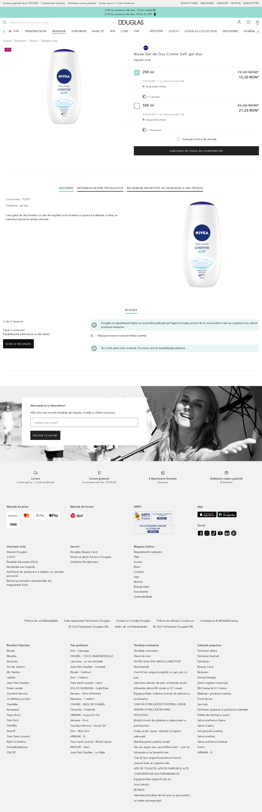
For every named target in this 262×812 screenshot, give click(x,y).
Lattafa (11, 677)
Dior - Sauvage (79, 650)
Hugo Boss (14, 715)
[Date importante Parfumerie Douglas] (87, 621)
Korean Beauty (206, 677)
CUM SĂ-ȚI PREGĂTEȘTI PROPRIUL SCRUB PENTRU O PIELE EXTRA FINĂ (160, 707)
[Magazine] (209, 3)
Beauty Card (205, 666)
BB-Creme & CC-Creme (211, 688)
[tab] (66, 188)
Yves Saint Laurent (18, 736)
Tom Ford (13, 720)
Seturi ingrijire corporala (212, 683)
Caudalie (12, 704)
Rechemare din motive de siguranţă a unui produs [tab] (165, 188)
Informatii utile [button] (16, 546)
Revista (138, 581)
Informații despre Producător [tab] (100, 188)
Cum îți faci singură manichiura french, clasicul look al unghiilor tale (158, 760)
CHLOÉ (11, 752)
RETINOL (139, 790)
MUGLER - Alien (80, 747)
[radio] (196, 84)
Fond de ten (205, 699)
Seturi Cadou (205, 725)
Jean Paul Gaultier (18, 683)
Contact (139, 572)
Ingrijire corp (142, 60)
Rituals (11, 650)
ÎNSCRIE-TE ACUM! (45, 435)
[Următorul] (258, 31)
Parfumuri (203, 661)
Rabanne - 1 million (82, 699)
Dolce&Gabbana (17, 747)
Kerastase (13, 709)
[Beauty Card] (191, 3)
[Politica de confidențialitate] (41, 621)
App (136, 576)
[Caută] (4, 22)
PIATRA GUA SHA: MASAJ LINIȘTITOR (157, 661)
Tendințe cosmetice (146, 650)
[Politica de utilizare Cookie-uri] (175, 621)
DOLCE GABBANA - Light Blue (89, 688)
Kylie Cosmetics (16, 741)
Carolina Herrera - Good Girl (88, 725)
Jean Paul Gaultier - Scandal (87, 666)
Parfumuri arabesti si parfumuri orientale (222, 709)
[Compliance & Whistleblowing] (219, 621)
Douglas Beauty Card (83, 552)
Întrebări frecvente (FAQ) (22, 562)
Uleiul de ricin (142, 656)
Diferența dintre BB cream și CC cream (158, 688)
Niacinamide (141, 666)
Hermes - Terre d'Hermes (85, 693)
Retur (137, 567)
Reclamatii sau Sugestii (21, 567)
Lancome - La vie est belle (86, 661)
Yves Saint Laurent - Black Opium (91, 741)
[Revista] (237, 3)
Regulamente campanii (148, 552)
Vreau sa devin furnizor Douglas (90, 557)
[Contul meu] (239, 22)
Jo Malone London (19, 699)
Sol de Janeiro (16, 666)
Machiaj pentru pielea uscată (152, 741)
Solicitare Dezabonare (84, 562)
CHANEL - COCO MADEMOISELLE (91, 656)
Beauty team (141, 586)
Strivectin (12, 661)
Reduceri (203, 672)
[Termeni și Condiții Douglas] (133, 621)
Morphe (12, 656)
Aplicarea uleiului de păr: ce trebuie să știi (160, 683)
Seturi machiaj (206, 736)
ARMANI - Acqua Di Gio (85, 715)
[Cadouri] (224, 3)
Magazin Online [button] (144, 546)
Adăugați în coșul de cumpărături (196, 151)
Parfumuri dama (207, 650)
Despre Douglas (17, 552)
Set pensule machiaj (209, 731)
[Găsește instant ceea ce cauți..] (37, 22)
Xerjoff (11, 731)
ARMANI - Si (77, 736)
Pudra (201, 747)
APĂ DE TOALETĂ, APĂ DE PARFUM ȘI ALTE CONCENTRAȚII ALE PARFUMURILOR (161, 771)
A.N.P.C (11, 557)
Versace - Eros (79, 720)
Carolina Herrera (17, 693)
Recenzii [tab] (131, 310)
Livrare (138, 562)
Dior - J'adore (79, 677)
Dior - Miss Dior (80, 731)
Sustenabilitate (143, 596)
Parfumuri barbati (208, 656)
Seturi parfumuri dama (211, 720)
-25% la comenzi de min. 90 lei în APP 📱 (130, 14)
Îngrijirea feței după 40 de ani (152, 779)
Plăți (136, 557)
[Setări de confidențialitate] (131, 627)
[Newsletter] (251, 3)
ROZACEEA (141, 715)
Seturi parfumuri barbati (212, 741)
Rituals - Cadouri (80, 672)
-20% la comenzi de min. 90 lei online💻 (130, 10)
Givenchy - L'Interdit (82, 709)
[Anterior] (4, 31)
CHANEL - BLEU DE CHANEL (87, 704)
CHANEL (12, 725)
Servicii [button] (75, 546)
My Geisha (13, 672)
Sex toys (202, 704)
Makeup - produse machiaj (214, 693)
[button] (257, 22)
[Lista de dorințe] (248, 22)
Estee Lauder (15, 688)
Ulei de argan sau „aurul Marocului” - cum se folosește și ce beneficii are (162, 749)
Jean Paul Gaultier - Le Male (87, 752)
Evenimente (141, 591)
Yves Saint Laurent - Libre (86, 683)
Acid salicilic (141, 784)
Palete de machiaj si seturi (213, 715)
